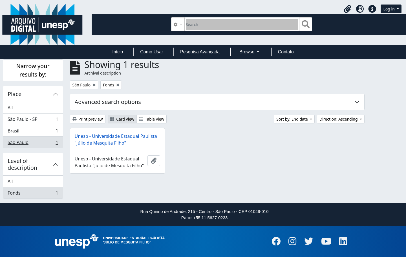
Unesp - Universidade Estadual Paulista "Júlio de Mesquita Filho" (116, 139)
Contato (286, 51)
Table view (151, 119)
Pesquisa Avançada (200, 51)
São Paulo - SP (32, 120)
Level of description (22, 164)
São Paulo (32, 143)
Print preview (87, 119)
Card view (122, 119)
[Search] (242, 24)
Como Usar (151, 51)
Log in (389, 9)
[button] (347, 9)
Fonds (32, 194)
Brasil (32, 132)
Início (117, 51)
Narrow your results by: (33, 70)
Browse (247, 51)
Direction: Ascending (339, 119)
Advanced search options (108, 102)
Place (14, 94)
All (10, 107)
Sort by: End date (292, 119)
